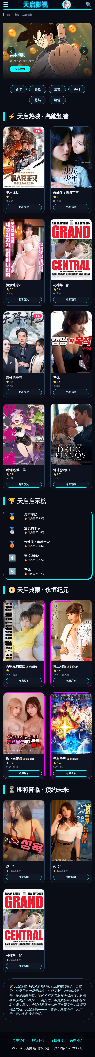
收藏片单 (24, 680)
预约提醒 (24, 877)
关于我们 (19, 1040)
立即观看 (20, 68)
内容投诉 (76, 1040)
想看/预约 (24, 207)
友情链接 (57, 1040)
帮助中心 (38, 1040)
